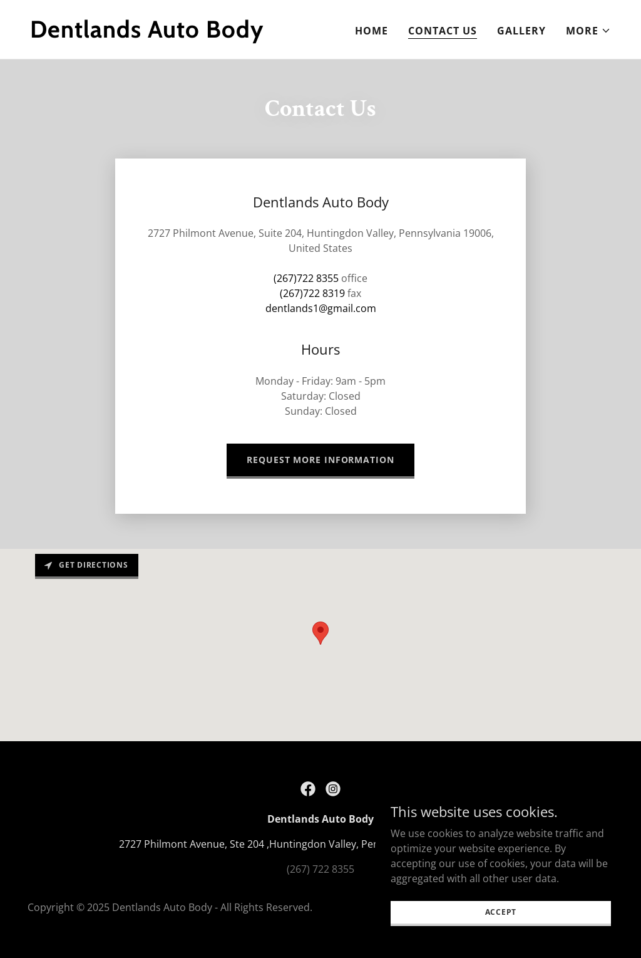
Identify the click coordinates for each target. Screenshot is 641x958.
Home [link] (371, 31)
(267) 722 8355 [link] (320, 869)
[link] (170, 34)
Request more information (320, 460)
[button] (588, 30)
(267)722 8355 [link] (306, 278)
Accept (501, 912)
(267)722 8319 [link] (312, 293)
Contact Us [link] (442, 31)
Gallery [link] (521, 31)
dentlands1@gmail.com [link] (320, 308)
